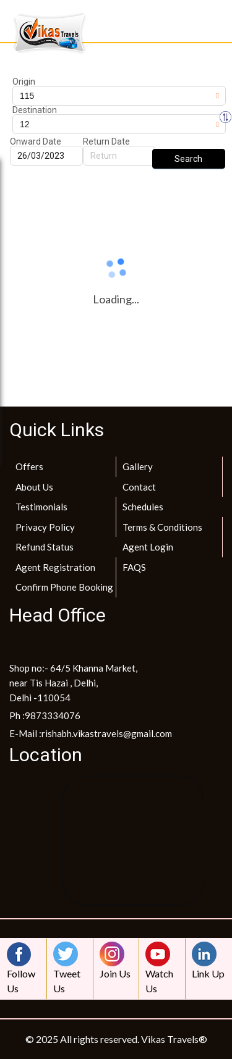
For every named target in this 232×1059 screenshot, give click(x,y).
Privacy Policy (45, 527)
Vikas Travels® (174, 1039)
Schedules (142, 506)
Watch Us (160, 968)
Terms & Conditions (162, 527)
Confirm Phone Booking (64, 587)
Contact (139, 486)
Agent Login (147, 546)
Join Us (115, 960)
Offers (29, 466)
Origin (23, 81)
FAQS (134, 567)
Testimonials (41, 506)
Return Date (106, 141)
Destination (34, 110)
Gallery (137, 466)
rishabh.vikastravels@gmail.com (106, 733)
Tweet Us (68, 968)
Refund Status (44, 546)
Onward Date (35, 141)
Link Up (208, 960)
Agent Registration (55, 567)
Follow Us (22, 968)
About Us (34, 486)
